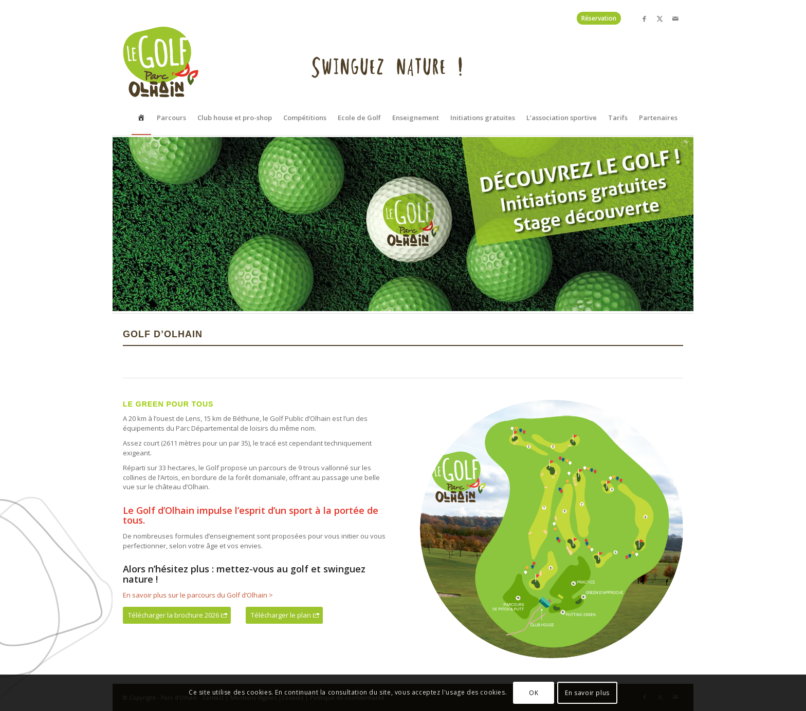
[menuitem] (141, 80)
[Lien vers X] (659, 18)
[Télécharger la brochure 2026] (177, 615)
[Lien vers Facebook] (644, 18)
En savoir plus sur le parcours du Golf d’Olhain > (198, 595)
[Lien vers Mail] (675, 18)
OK (533, 692)
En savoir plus (587, 692)
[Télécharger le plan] (284, 615)
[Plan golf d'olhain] (551, 529)
